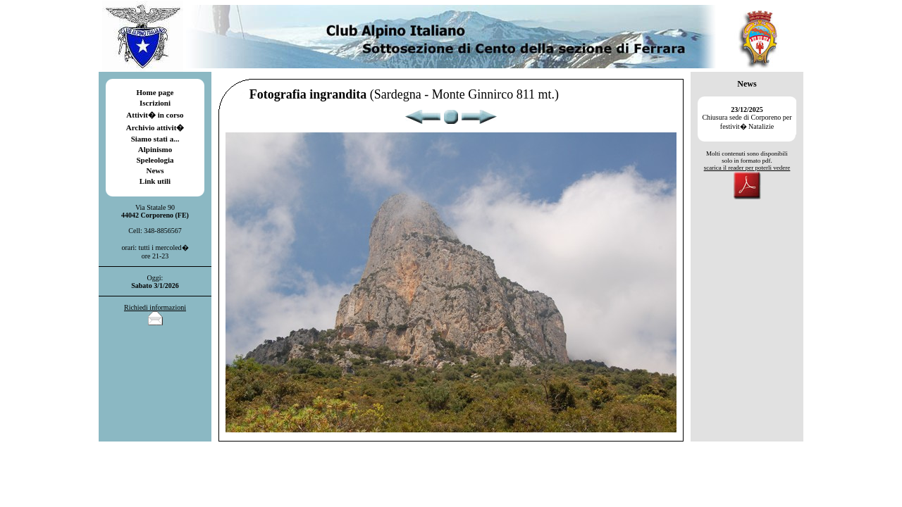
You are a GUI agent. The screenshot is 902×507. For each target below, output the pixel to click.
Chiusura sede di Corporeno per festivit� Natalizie (746, 118)
